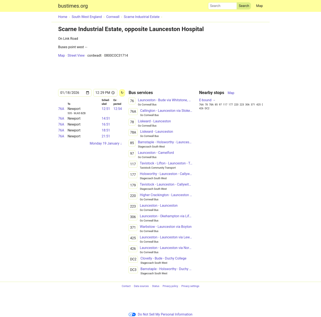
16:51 (106, 124)
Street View (76, 55)
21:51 (106, 136)
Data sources (141, 286)
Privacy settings (190, 286)
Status (155, 286)
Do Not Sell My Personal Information (160, 314)
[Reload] (122, 93)
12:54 (117, 109)
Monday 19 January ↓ (106, 143)
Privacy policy (170, 286)
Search (222, 4)
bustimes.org (73, 6)
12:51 (106, 109)
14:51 (106, 118)
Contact (126, 286)
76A (61, 109)
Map (259, 6)
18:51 (106, 130)
